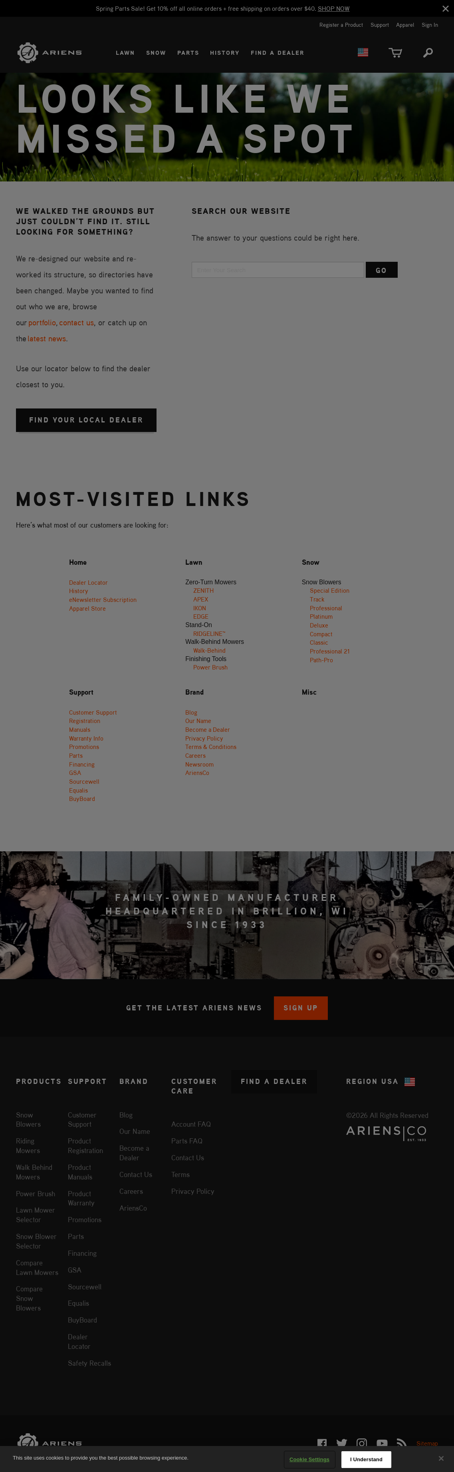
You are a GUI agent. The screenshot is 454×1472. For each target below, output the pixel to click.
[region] (227, 1459)
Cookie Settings (309, 1459)
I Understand (366, 1459)
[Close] (441, 1458)
